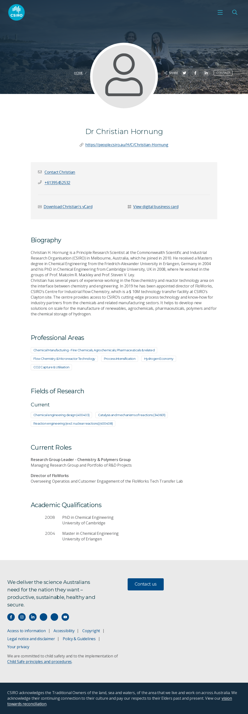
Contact (223, 73)
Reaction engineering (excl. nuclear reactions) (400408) (73, 423)
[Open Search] (235, 12)
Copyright (91, 630)
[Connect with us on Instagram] (22, 617)
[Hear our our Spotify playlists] (43, 617)
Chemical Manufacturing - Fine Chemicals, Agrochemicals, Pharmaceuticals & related (94, 350)
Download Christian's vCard (68, 206)
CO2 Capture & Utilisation (51, 367)
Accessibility (64, 630)
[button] (60, 172)
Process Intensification (120, 359)
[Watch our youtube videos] (65, 617)
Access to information (26, 630)
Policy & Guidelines (79, 638)
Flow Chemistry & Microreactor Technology (64, 359)
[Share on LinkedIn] (206, 73)
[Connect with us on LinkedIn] (33, 617)
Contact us (146, 584)
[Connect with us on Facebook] (11, 617)
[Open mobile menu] (220, 12)
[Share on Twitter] (184, 73)
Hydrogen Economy (158, 359)
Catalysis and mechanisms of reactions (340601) (131, 415)
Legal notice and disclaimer (31, 638)
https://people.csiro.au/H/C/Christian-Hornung (126, 144)
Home (78, 73)
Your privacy (18, 646)
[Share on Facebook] (195, 73)
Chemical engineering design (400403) (61, 415)
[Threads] (54, 617)
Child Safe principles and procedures (39, 661)
